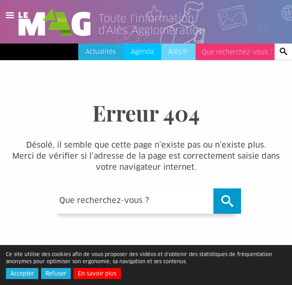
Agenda (142, 52)
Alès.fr (178, 52)
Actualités (100, 52)
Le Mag (58, 22)
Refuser (55, 273)
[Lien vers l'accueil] (161, 33)
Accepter (22, 273)
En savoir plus (97, 273)
